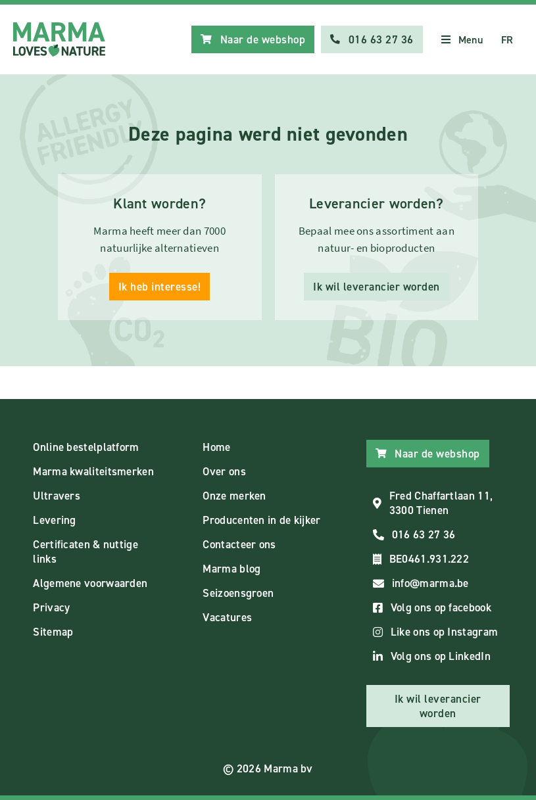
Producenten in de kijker (261, 520)
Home (216, 447)
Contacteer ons (239, 544)
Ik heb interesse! (159, 286)
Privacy (51, 607)
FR (507, 40)
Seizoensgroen (238, 593)
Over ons (224, 471)
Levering (54, 520)
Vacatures (227, 617)
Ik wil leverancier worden (376, 286)
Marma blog (231, 568)
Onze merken (234, 495)
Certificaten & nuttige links (85, 551)
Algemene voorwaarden (90, 583)
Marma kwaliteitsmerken (93, 471)
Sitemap (53, 631)
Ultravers (56, 495)
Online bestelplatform (86, 447)
